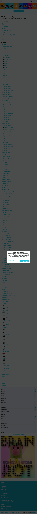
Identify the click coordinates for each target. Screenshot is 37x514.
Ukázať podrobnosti (11, 260)
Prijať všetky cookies (24, 261)
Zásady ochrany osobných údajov (23, 258)
